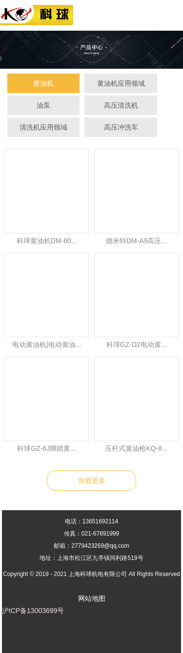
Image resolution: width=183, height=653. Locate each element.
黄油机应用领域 (121, 83)
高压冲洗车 (121, 127)
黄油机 (43, 83)
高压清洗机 (121, 105)
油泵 (43, 105)
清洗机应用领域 (43, 127)
